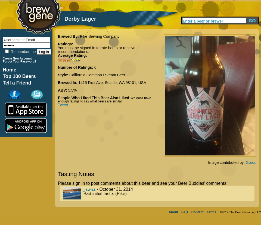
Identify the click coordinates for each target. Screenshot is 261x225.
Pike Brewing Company (100, 36)
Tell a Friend (17, 83)
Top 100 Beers (19, 76)
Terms (211, 212)
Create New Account (17, 58)
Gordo (251, 162)
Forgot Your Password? (19, 61)
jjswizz (89, 189)
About (173, 212)
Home (9, 70)
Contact (197, 212)
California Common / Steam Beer (97, 75)
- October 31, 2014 (158, 193)
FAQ (184, 212)
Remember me (20, 51)
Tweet (63, 105)
